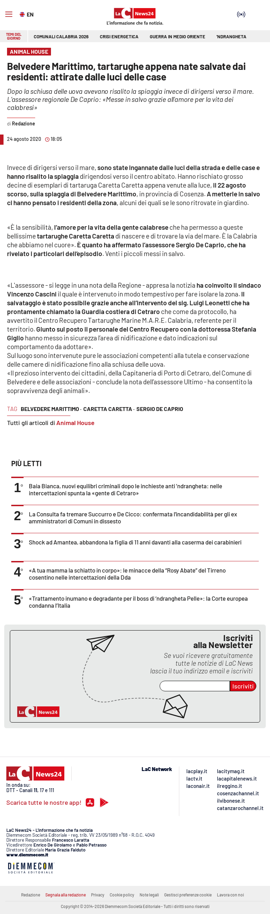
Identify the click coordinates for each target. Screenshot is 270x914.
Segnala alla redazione (65, 894)
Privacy (97, 894)
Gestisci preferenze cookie (188, 894)
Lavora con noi (230, 894)
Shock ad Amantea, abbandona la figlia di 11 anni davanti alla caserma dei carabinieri (135, 542)
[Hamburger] (8, 14)
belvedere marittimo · (51, 408)
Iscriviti (243, 686)
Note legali (149, 894)
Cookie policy (122, 894)
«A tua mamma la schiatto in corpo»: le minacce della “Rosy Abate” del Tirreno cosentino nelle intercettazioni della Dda (127, 574)
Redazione (30, 894)
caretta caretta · (109, 408)
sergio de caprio (159, 408)
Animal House (75, 422)
